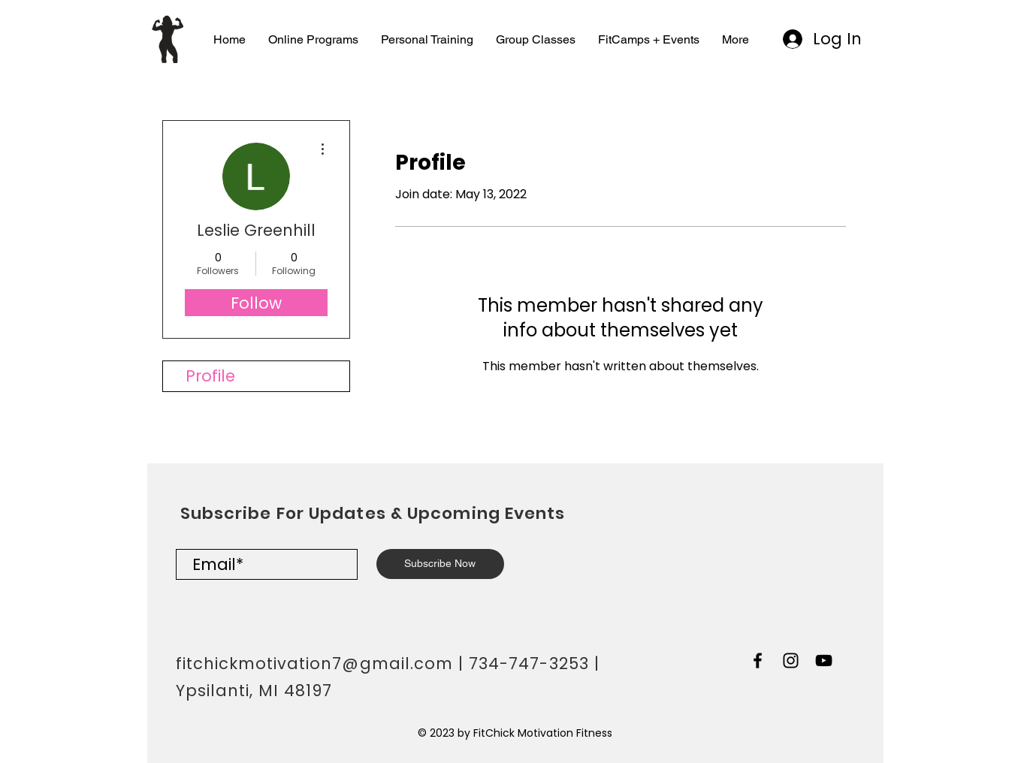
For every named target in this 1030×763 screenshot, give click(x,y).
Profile (210, 376)
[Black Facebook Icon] (758, 660)
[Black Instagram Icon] (791, 660)
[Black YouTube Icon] (824, 660)
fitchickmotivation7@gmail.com (314, 663)
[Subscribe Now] (440, 564)
